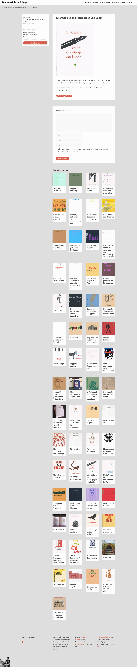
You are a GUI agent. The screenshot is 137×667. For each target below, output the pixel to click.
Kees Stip (107, 558)
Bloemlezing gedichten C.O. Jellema (75, 247)
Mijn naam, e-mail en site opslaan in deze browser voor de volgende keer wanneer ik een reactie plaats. (83, 150)
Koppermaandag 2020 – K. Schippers (92, 311)
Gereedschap (58, 530)
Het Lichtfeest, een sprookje (58, 451)
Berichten (88, 2)
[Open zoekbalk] (133, 2)
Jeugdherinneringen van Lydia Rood (92, 340)
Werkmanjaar (58, 584)
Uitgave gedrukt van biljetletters (108, 280)
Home (3, 7)
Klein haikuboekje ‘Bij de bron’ (75, 394)
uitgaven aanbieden (81, 644)
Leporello (74, 338)
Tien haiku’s (58, 310)
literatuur (69, 95)
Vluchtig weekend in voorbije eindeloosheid (75, 283)
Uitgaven (95, 2)
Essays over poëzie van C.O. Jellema (58, 615)
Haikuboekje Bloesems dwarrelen (108, 191)
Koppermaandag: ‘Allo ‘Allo (92, 280)
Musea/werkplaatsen (112, 2)
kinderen (60, 95)
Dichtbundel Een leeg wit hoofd (108, 394)
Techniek (123, 2)
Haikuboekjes (58, 364)
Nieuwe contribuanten (103, 637)
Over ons (129, 2)
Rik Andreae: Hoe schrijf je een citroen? (92, 217)
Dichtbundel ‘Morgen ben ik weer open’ (108, 311)
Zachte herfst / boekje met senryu (92, 506)
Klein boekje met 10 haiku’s (92, 532)
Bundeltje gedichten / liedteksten (58, 340)
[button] (35, 42)
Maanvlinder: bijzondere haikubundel (108, 451)
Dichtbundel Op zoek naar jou (92, 366)
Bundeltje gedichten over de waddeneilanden (75, 219)
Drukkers (102, 2)
